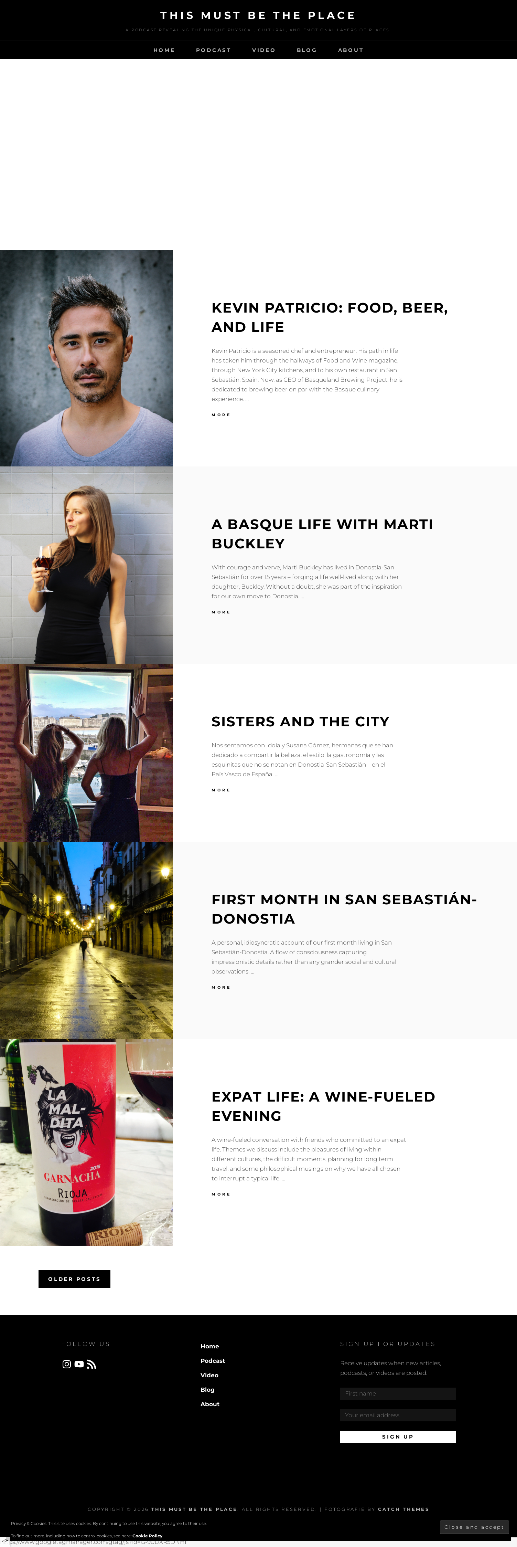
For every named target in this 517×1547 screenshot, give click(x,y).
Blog (307, 50)
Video (264, 50)
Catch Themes (403, 1509)
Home (164, 50)
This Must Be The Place (258, 15)
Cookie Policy (147, 1535)
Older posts (74, 1279)
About (351, 50)
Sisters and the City (301, 721)
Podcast (213, 50)
